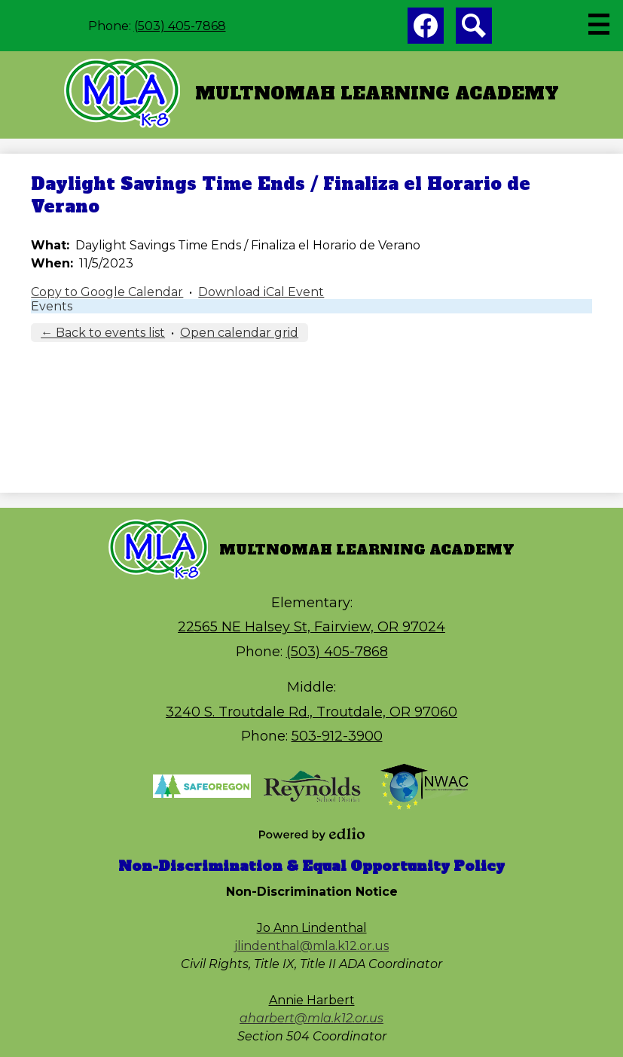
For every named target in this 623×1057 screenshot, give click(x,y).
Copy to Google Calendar (107, 292)
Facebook (426, 29)
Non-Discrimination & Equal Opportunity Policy (311, 866)
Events (51, 306)
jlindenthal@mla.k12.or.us (311, 946)
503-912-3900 (337, 736)
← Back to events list (103, 332)
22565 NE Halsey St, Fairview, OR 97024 (311, 627)
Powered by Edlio (312, 834)
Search (474, 29)
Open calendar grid (239, 332)
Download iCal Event (261, 292)
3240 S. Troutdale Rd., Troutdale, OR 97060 (311, 712)
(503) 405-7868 (180, 26)
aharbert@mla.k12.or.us (311, 1018)
